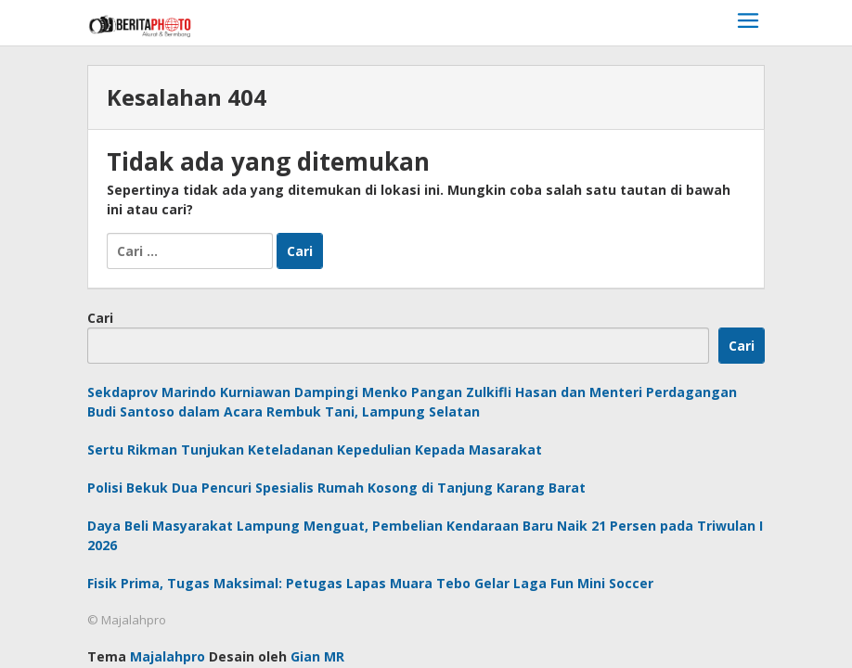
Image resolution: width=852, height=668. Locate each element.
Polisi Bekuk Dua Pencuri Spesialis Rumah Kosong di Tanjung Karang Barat (336, 487)
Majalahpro (167, 656)
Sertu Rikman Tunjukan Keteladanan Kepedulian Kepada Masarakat (314, 449)
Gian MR (317, 656)
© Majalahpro (126, 619)
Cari (100, 318)
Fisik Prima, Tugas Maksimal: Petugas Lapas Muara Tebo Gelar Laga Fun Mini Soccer (370, 583)
